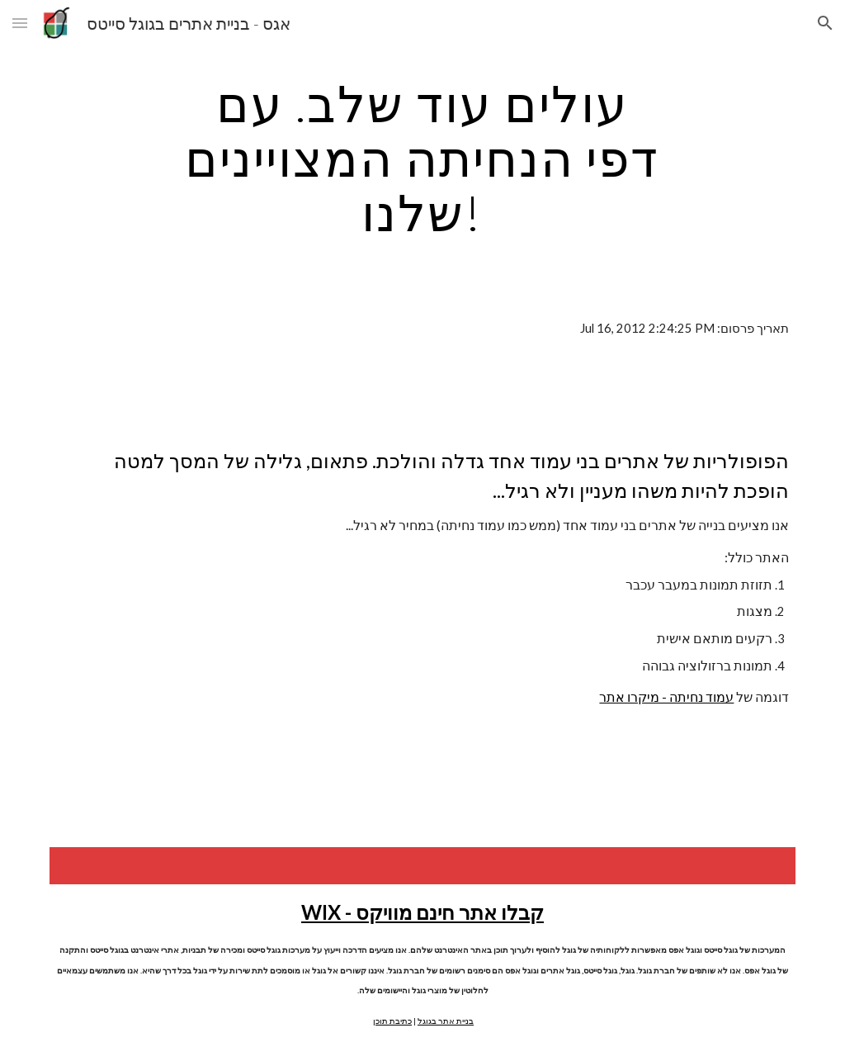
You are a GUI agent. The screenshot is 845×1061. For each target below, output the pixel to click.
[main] (422, 157)
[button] (20, 22)
